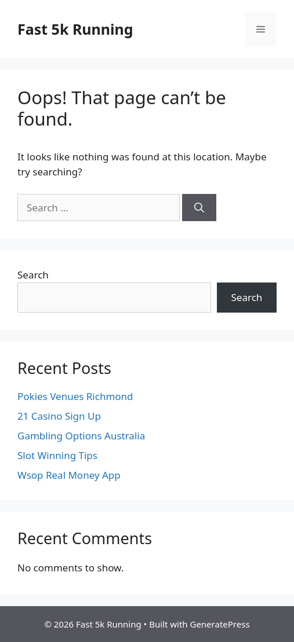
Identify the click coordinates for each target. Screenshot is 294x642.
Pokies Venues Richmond (75, 396)
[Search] (199, 208)
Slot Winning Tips (57, 455)
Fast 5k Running (75, 29)
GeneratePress (219, 624)
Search (33, 274)
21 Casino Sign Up (59, 416)
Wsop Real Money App (69, 475)
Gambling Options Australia (81, 435)
